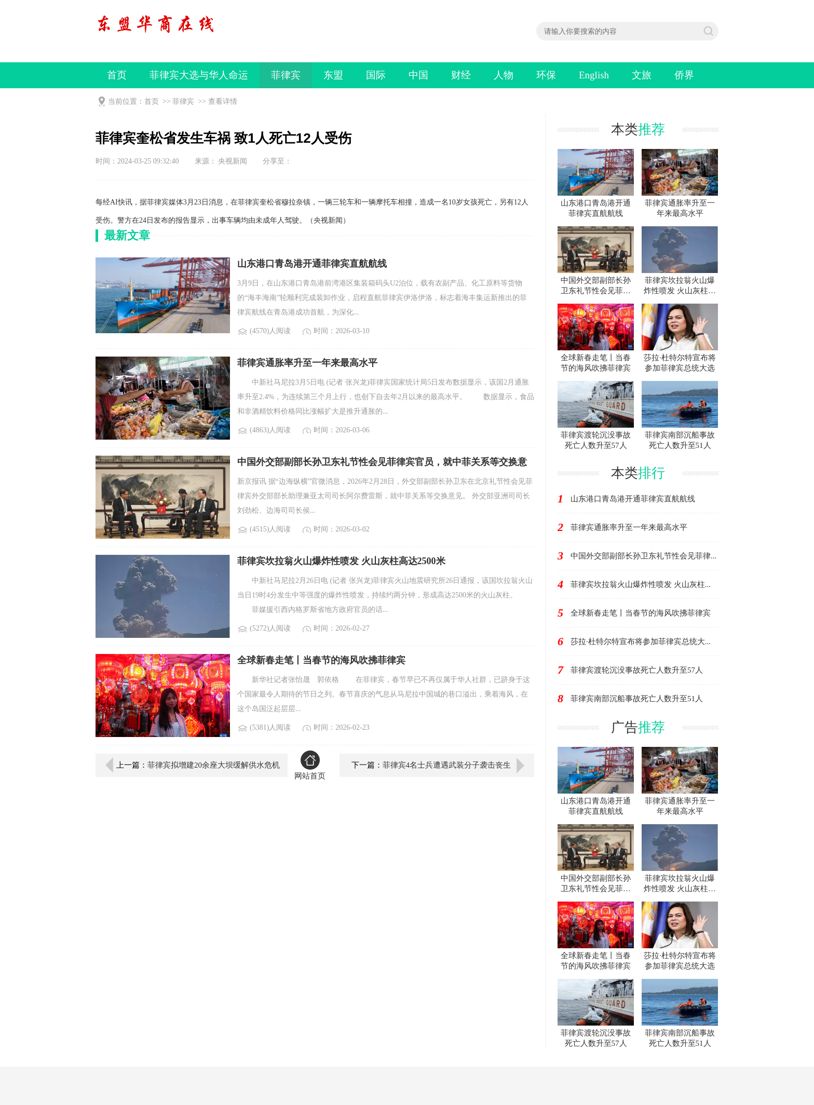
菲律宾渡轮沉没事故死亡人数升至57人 (637, 670)
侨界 (684, 75)
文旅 (642, 75)
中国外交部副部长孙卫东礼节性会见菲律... (643, 556)
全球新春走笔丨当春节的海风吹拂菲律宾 (641, 613)
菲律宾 (286, 75)
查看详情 (222, 101)
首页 (117, 75)
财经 (461, 75)
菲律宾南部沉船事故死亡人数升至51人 (637, 698)
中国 (418, 75)
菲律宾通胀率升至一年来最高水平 (629, 527)
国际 (376, 75)
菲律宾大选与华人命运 (199, 75)
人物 (503, 75)
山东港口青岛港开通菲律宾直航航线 (633, 499)
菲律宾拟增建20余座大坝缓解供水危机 (213, 765)
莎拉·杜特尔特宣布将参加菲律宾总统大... (641, 641)
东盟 (333, 75)
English (594, 75)
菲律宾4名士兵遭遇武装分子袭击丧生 (447, 765)
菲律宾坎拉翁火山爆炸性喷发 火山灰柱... (641, 584)
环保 (546, 75)
